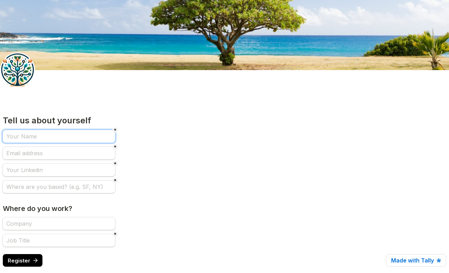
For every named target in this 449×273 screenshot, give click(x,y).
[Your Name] (59, 136)
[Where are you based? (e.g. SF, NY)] (59, 186)
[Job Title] (59, 240)
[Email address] (59, 153)
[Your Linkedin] (59, 170)
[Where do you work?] (59, 223)
